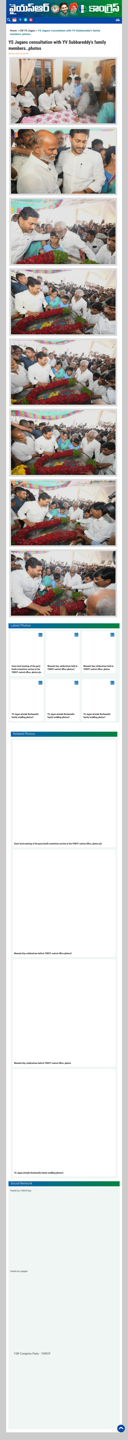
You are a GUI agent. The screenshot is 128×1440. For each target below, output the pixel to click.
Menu (118, 20)
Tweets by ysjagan (19, 1271)
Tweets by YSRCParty (20, 1190)
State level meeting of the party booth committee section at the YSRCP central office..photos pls (26, 669)
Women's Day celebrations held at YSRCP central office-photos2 (43, 953)
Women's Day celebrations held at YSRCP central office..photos (42, 1063)
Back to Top (121, 1428)
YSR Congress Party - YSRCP (32, 1353)
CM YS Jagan (27, 30)
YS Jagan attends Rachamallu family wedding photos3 (38, 1172)
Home (13, 30)
